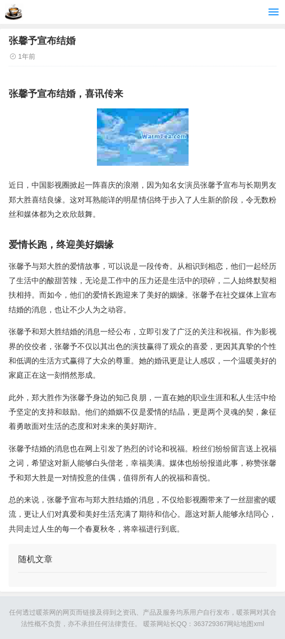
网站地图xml (245, 624)
